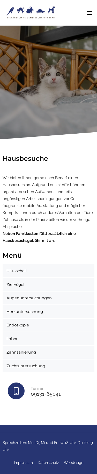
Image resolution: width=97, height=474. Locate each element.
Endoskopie (17, 325)
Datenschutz (48, 463)
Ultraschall (16, 270)
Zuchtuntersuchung (25, 365)
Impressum (23, 463)
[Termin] (48, 392)
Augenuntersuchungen (29, 297)
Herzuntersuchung (24, 311)
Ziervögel (15, 284)
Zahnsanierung (21, 352)
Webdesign (73, 463)
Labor (12, 338)
